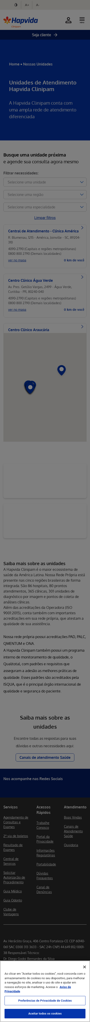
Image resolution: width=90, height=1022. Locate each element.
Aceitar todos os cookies (45, 1013)
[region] (45, 991)
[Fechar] (85, 967)
